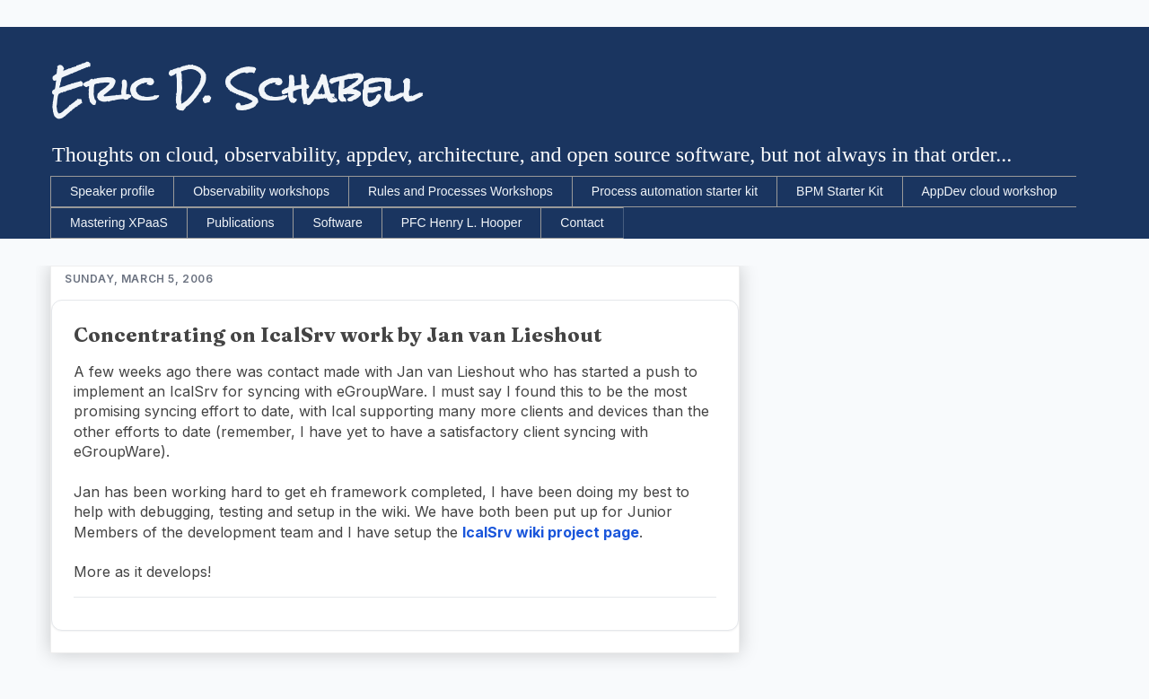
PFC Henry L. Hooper (461, 222)
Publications (240, 222)
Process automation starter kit (675, 191)
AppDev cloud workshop (989, 191)
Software (337, 222)
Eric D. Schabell (235, 89)
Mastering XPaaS (119, 222)
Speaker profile (112, 191)
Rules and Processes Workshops (460, 191)
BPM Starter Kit (839, 191)
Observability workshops (261, 191)
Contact (581, 222)
